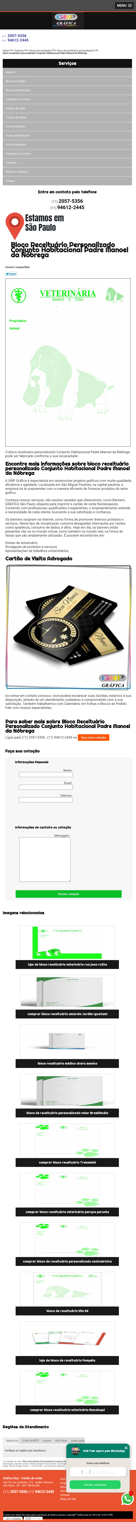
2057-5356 (17, 35)
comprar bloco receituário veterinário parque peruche (67, 1212)
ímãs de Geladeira (16, 144)
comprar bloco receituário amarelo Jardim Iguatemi (67, 1014)
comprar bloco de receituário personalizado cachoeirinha (67, 1261)
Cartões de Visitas (16, 117)
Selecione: (12, 1440)
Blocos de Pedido (16, 81)
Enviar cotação (68, 894)
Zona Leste (77, 1440)
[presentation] (42, 815)
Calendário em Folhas (18, 99)
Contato (65, 1495)
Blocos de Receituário (18, 90)
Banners (10, 72)
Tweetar (11, 274)
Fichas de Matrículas (17, 135)
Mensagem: (45, 858)
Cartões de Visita (15, 108)
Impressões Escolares (18, 153)
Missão (64, 1487)
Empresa (65, 1483)
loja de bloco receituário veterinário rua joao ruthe (67, 964)
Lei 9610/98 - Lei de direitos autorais (48, 1466)
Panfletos (11, 162)
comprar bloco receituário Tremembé (67, 1162)
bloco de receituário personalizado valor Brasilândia (67, 1113)
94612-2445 (18, 40)
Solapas (10, 180)
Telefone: (46, 798)
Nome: (46, 773)
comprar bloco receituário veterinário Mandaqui (67, 1410)
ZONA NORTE (30, 1440)
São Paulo (61, 1440)
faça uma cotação (93, 737)
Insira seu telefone (98, 1463)
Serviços (67, 63)
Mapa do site (68, 1499)
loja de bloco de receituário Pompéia (67, 1360)
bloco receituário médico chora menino (67, 1063)
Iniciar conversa (95, 1484)
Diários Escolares (15, 126)
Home (64, 1479)
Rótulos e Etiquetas (17, 171)
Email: (46, 785)
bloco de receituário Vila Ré (67, 1311)
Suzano (47, 1440)
